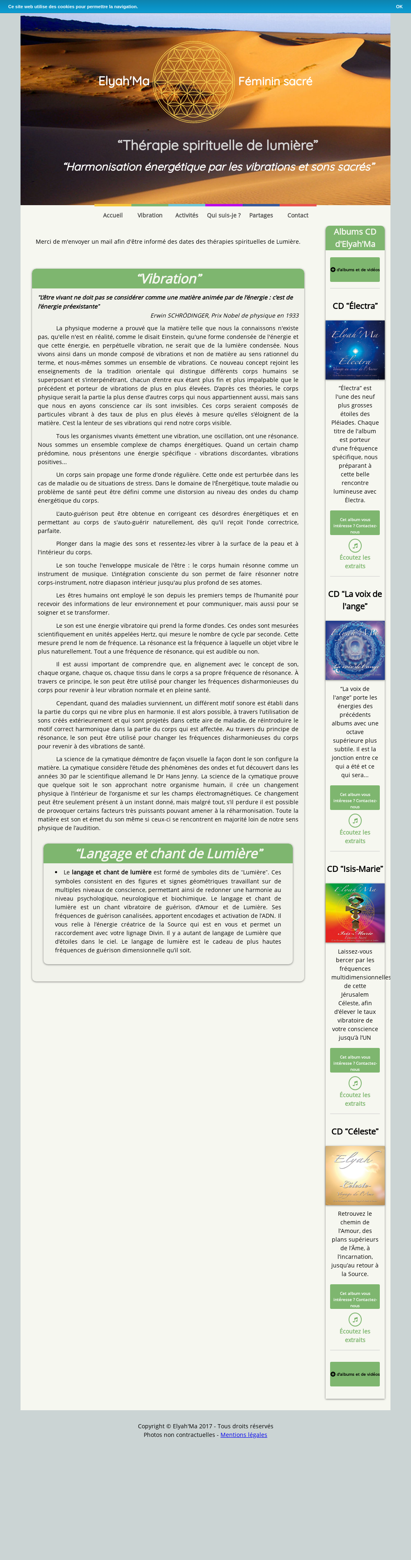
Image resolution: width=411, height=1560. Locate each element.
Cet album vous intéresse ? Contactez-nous (355, 526)
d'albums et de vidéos (355, 269)
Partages (261, 215)
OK (399, 6)
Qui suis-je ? (224, 215)
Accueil (113, 215)
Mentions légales (243, 1435)
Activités (186, 215)
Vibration (150, 215)
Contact (297, 215)
